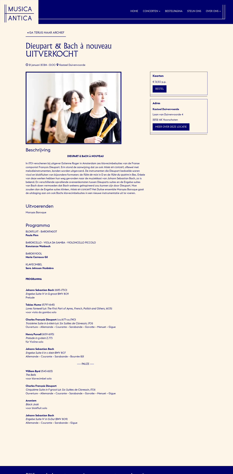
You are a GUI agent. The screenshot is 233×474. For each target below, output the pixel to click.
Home (134, 11)
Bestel (159, 89)
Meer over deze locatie (171, 127)
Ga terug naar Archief (46, 32)
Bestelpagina (173, 11)
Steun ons (194, 11)
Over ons (213, 11)
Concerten (151, 11)
